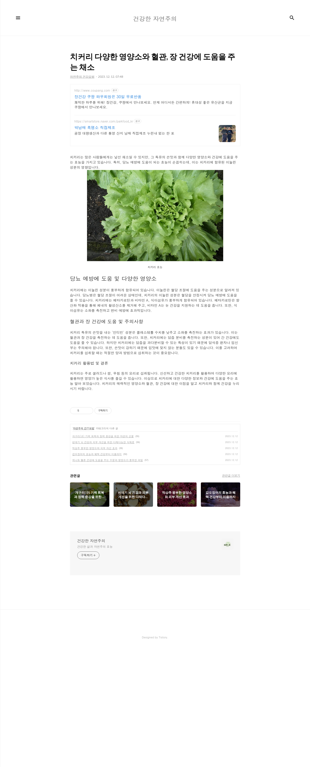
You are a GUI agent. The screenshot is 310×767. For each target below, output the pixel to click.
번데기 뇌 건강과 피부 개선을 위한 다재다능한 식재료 (103, 442)
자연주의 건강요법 (83, 428)
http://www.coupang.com (92, 90)
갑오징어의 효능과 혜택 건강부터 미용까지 (97, 454)
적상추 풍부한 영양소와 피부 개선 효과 (94, 448)
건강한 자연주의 (91, 540)
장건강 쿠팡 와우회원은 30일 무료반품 (107, 96)
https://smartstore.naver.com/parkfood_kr (103, 121)
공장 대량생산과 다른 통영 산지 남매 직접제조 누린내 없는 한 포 (124, 133)
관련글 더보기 (231, 475)
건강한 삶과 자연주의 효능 (95, 546)
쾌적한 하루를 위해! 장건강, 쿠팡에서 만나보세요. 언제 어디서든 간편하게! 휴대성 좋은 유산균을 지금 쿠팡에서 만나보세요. (153, 104)
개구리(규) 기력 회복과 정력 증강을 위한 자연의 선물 (103, 436)
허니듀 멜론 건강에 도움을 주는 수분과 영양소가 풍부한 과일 (107, 460)
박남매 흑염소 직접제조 (94, 127)
